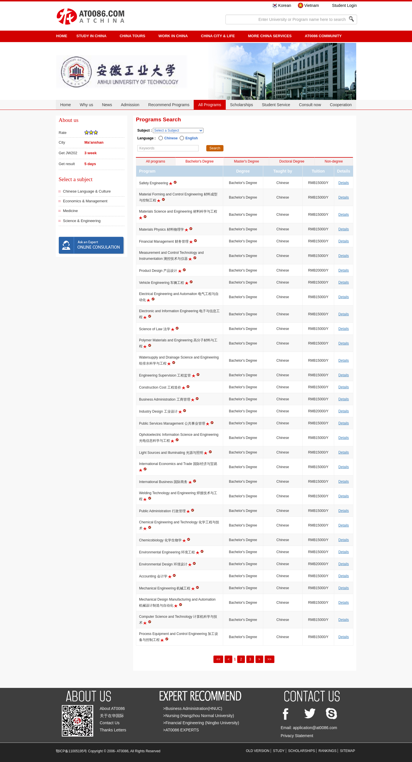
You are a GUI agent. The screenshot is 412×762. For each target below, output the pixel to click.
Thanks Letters (113, 730)
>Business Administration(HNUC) (192, 708)
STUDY (279, 751)
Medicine (70, 211)
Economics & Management (85, 201)
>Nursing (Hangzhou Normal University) (198, 715)
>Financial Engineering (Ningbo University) (201, 723)
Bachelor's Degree (199, 161)
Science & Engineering (82, 221)
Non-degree (334, 161)
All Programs (209, 104)
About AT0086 (112, 708)
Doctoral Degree (291, 161)
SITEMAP (347, 751)
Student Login (344, 5)
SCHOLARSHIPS (301, 751)
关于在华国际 (112, 715)
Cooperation (341, 104)
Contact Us (110, 723)
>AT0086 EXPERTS (181, 730)
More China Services (270, 36)
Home (65, 104)
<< (218, 659)
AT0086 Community (323, 36)
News (107, 104)
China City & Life (218, 36)
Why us (86, 104)
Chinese (171, 138)
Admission (130, 104)
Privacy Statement (297, 735)
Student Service (276, 104)
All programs (155, 161)
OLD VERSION (258, 751)
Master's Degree (246, 161)
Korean (284, 5)
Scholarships (241, 104)
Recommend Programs (168, 104)
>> (270, 659)
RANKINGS (327, 751)
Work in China (173, 36)
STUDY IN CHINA (91, 36)
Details (343, 183)
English (191, 138)
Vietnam (311, 5)
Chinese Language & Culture (87, 191)
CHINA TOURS (132, 36)
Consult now (310, 104)
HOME (61, 36)
